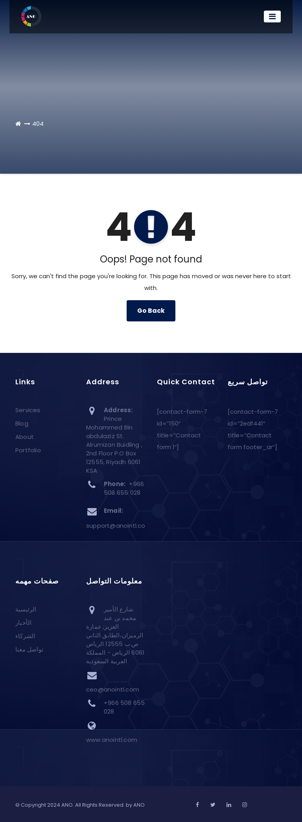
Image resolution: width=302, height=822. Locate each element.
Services (28, 410)
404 (38, 123)
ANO (139, 805)
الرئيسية (26, 609)
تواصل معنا (29, 650)
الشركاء (25, 636)
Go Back (151, 310)
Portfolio (28, 450)
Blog (21, 423)
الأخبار (23, 623)
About (24, 437)
